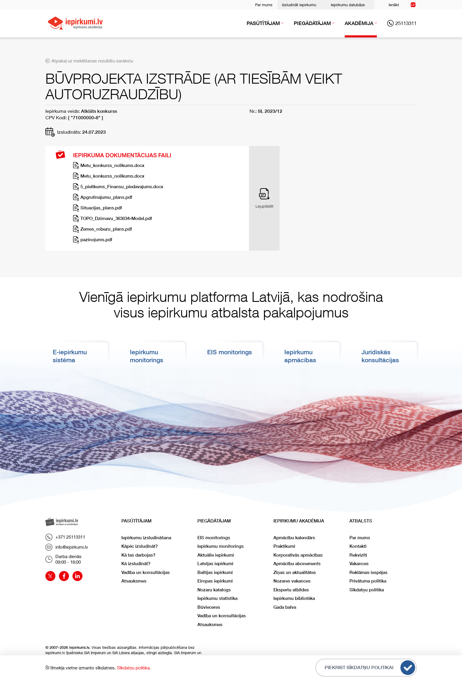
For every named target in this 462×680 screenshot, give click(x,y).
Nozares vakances (292, 580)
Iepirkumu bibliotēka (294, 598)
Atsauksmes (133, 580)
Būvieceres (208, 607)
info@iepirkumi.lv (66, 547)
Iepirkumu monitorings (220, 546)
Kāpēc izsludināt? (139, 546)
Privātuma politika (367, 580)
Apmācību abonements (297, 563)
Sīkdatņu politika (366, 589)
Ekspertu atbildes (291, 589)
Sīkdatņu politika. (134, 667)
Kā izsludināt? (135, 563)
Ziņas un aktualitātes (294, 572)
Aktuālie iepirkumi (215, 554)
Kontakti (358, 546)
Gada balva (284, 607)
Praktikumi (284, 546)
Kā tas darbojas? (138, 554)
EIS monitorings (229, 352)
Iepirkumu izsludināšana (146, 537)
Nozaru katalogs (214, 589)
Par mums (264, 4)
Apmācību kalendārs (294, 537)
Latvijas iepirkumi (215, 563)
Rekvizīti (358, 554)
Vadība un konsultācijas (145, 572)
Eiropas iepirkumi (215, 580)
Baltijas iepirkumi (215, 572)
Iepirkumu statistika (217, 598)
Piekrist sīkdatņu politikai (370, 667)
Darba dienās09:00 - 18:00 (63, 559)
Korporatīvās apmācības (298, 554)
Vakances (359, 563)
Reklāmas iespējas (368, 572)
